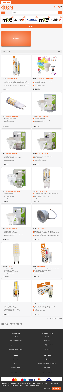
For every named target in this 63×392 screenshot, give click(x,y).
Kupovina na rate (15, 368)
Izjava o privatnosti (16, 345)
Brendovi (15, 359)
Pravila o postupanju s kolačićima (47, 363)
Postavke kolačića (46, 388)
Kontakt (47, 336)
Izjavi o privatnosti (13, 385)
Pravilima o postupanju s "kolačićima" (28, 385)
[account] (55, 8)
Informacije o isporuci (16, 341)
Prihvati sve (56, 388)
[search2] (60, 12)
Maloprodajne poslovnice (47, 345)
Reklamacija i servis (16, 372)
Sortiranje (31, 51)
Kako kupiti (47, 349)
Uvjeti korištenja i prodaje (16, 349)
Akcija (15, 363)
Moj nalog (47, 359)
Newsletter (47, 368)
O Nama (16, 336)
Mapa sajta (47, 341)
